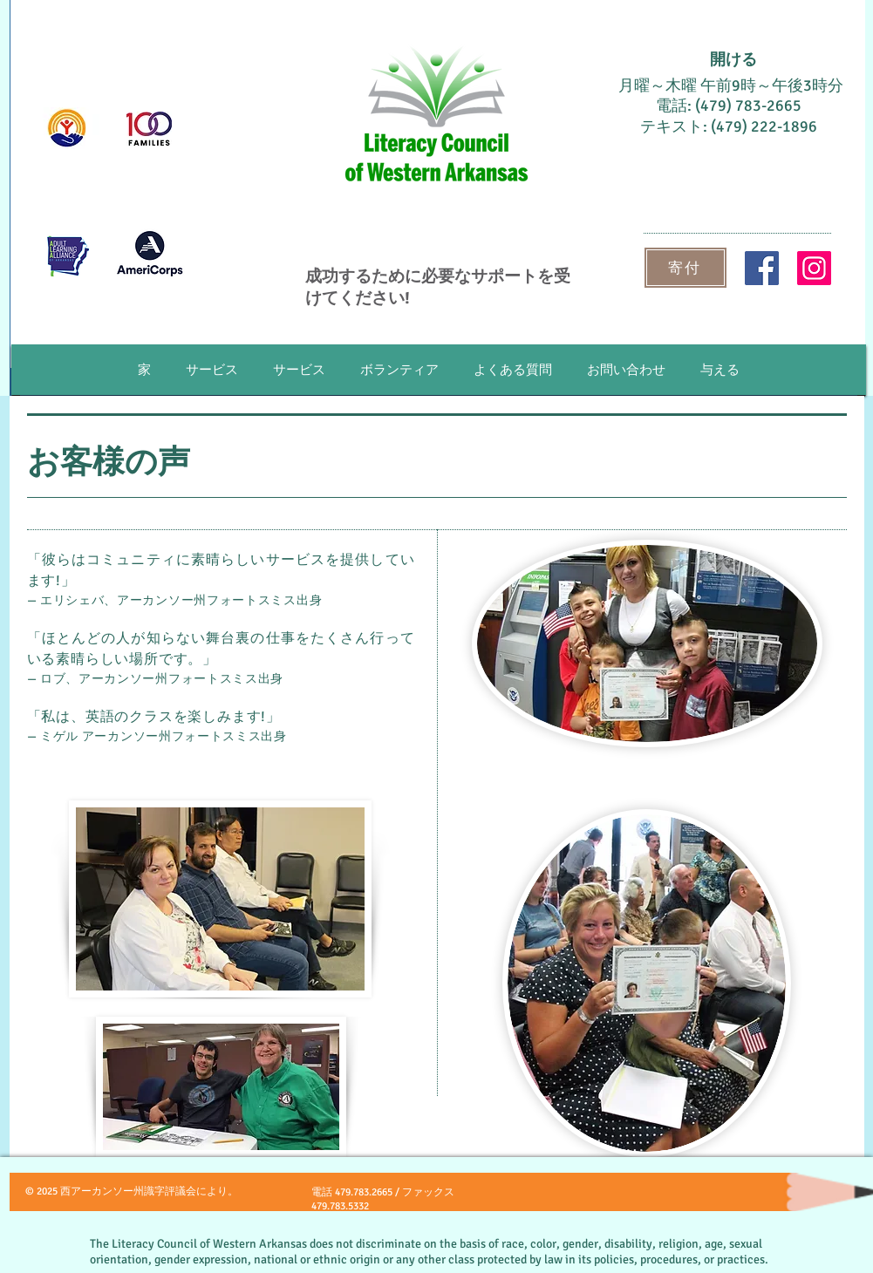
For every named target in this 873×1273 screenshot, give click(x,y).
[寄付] (685, 268)
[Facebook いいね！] (662, 1198)
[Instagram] (814, 268)
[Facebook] (762, 268)
